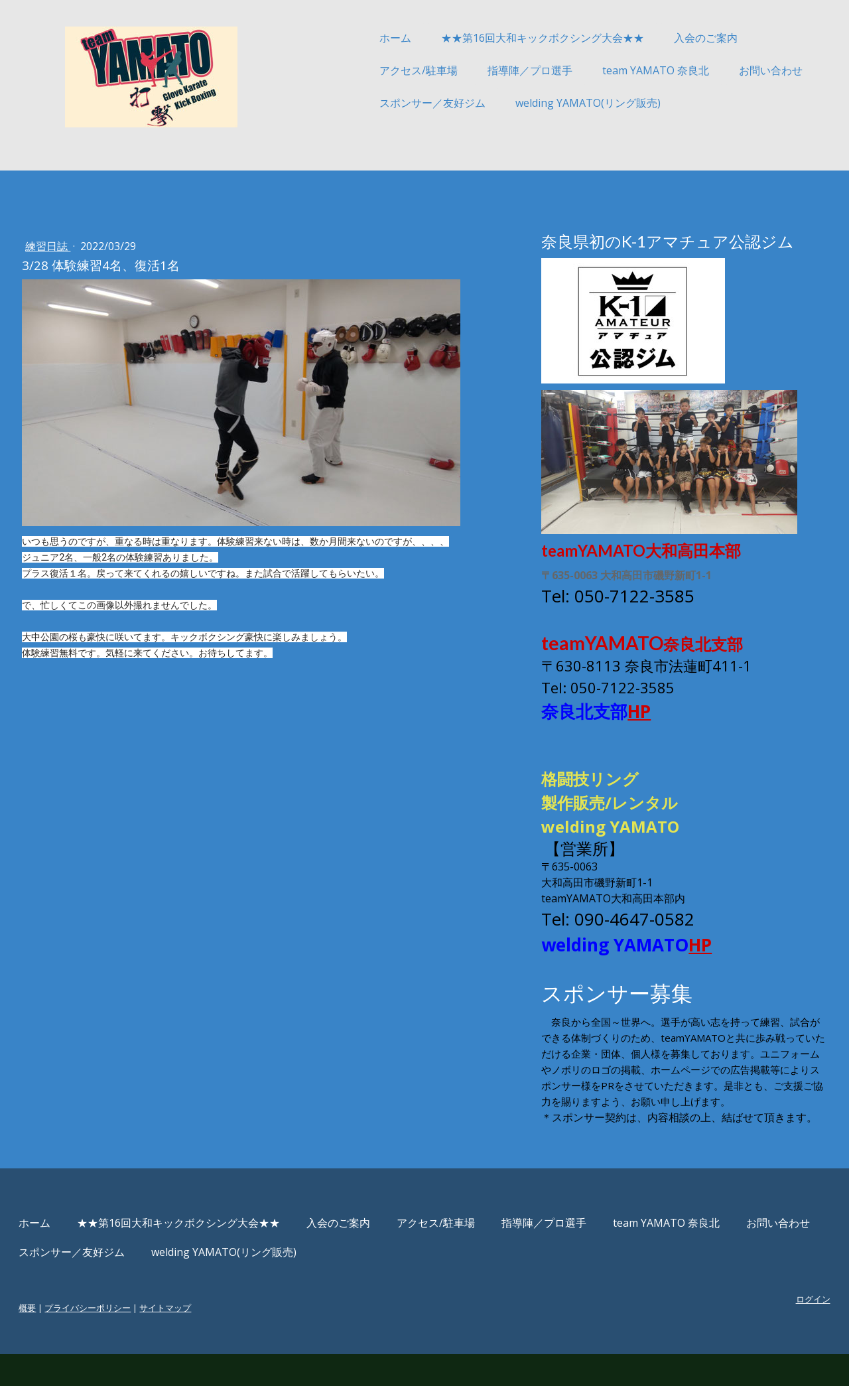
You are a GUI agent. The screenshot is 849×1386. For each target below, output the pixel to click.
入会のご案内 (664, 38)
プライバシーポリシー (129, 1340)
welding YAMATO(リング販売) (547, 103)
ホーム (354, 38)
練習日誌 (88, 246)
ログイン (772, 1331)
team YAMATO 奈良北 (614, 70)
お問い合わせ (729, 70)
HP (627, 711)
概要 (68, 1340)
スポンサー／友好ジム (391, 103)
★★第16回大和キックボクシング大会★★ (501, 38)
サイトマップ (206, 1340)
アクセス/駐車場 (377, 70)
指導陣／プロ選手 (488, 70)
